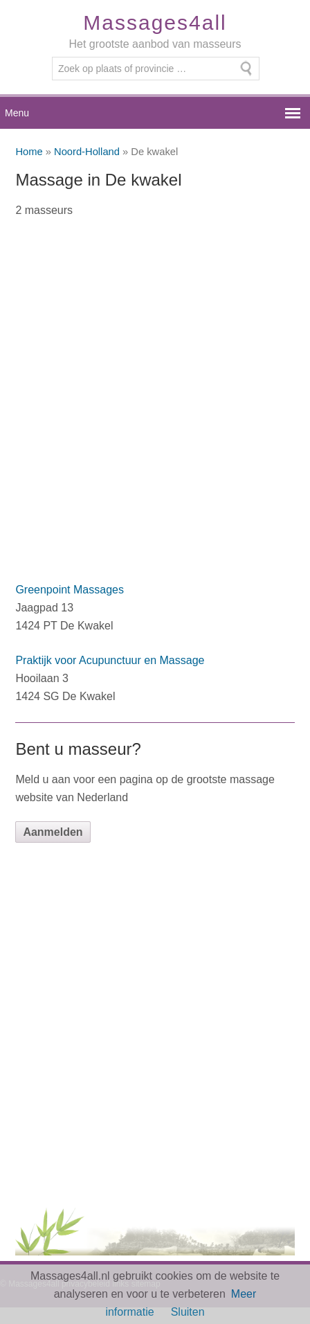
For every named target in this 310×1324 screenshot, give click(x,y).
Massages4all (154, 22)
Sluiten (188, 1312)
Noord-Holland (87, 151)
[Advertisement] (155, 408)
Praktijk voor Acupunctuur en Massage (109, 660)
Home (28, 151)
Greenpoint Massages (69, 590)
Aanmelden (52, 832)
